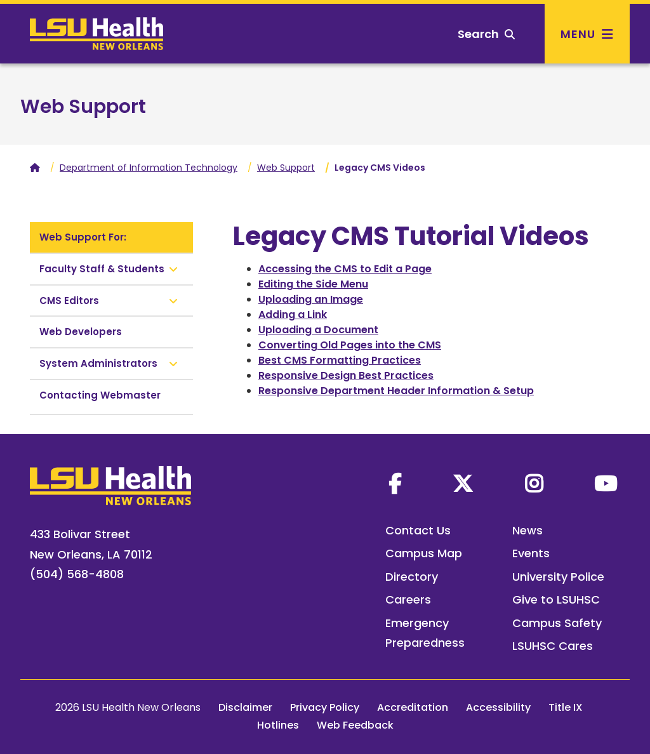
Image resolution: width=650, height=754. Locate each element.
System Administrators (98, 363)
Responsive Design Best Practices (346, 375)
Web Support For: (82, 237)
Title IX (565, 707)
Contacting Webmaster (100, 395)
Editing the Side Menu (313, 284)
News (527, 530)
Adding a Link (292, 314)
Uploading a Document (318, 329)
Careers (408, 599)
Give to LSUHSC (556, 599)
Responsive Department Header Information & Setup (396, 390)
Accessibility (498, 707)
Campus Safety (557, 623)
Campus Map (423, 553)
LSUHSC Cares (552, 646)
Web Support (83, 106)
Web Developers (80, 331)
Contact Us (418, 530)
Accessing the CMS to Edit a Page (345, 268)
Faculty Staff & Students (101, 268)
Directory (411, 577)
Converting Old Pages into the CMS (349, 345)
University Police (558, 577)
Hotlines (278, 725)
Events (531, 553)
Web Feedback (355, 725)
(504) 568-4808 (77, 574)
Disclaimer (245, 707)
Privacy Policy (324, 707)
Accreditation (412, 707)
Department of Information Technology (148, 167)
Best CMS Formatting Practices (339, 360)
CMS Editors (69, 300)
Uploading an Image (310, 299)
